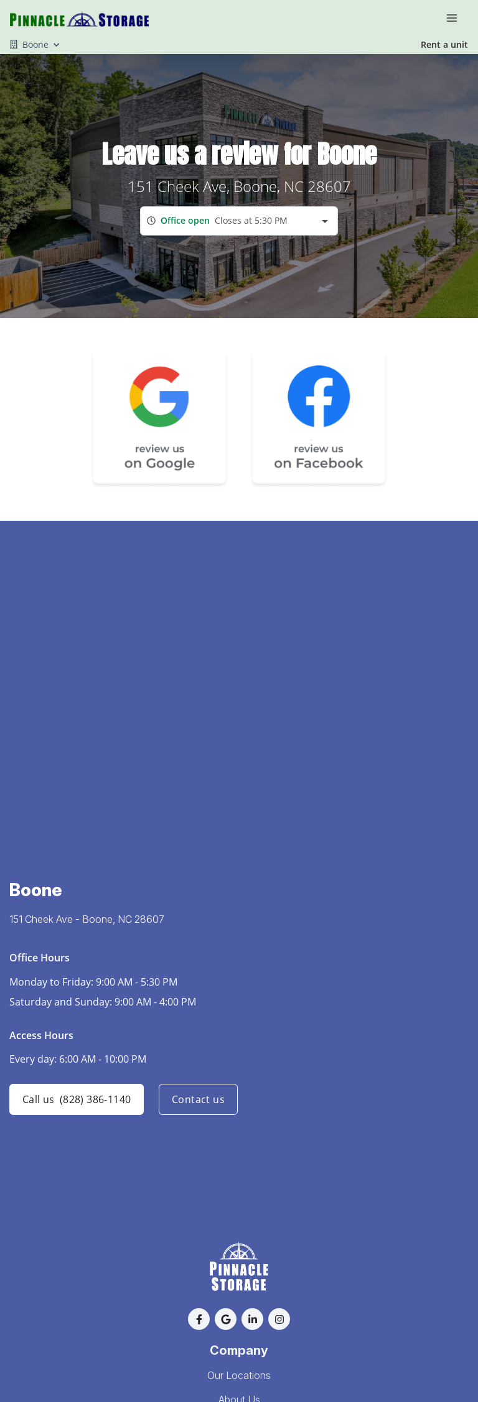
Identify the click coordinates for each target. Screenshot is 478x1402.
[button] (199, 1319)
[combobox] (239, 221)
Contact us (198, 1099)
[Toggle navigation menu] (457, 17)
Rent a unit (444, 44)
